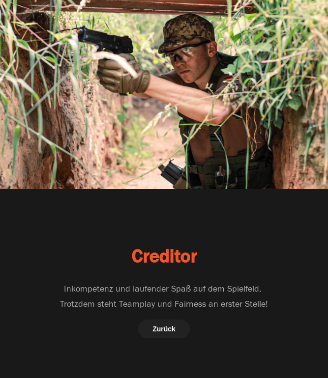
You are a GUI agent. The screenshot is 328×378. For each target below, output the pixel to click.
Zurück (164, 329)
